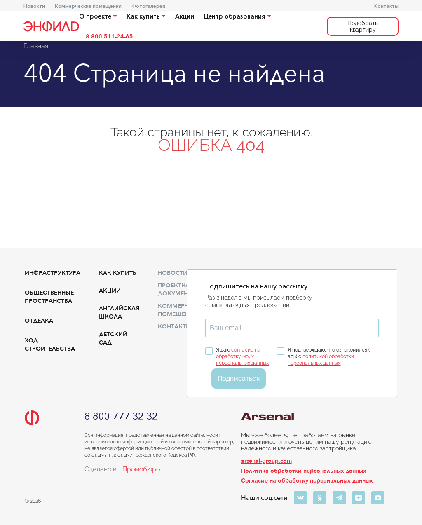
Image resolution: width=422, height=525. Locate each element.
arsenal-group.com (266, 461)
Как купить (146, 16)
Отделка (39, 321)
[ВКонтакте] (300, 497)
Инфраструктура (52, 273)
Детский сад (113, 338)
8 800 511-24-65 (109, 36)
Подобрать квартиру (362, 26)
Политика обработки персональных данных (303, 471)
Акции (184, 16)
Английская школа (119, 313)
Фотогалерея (148, 6)
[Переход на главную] (51, 26)
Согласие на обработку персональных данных (307, 481)
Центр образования (237, 16)
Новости (34, 6)
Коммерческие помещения (88, 6)
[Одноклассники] (319, 497)
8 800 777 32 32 (121, 416)
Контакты (386, 6)
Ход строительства (50, 345)
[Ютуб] (377, 497)
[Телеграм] (339, 497)
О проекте (98, 16)
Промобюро (141, 469)
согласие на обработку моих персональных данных (242, 356)
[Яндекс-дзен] (358, 497)
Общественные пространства (49, 297)
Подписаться (239, 378)
